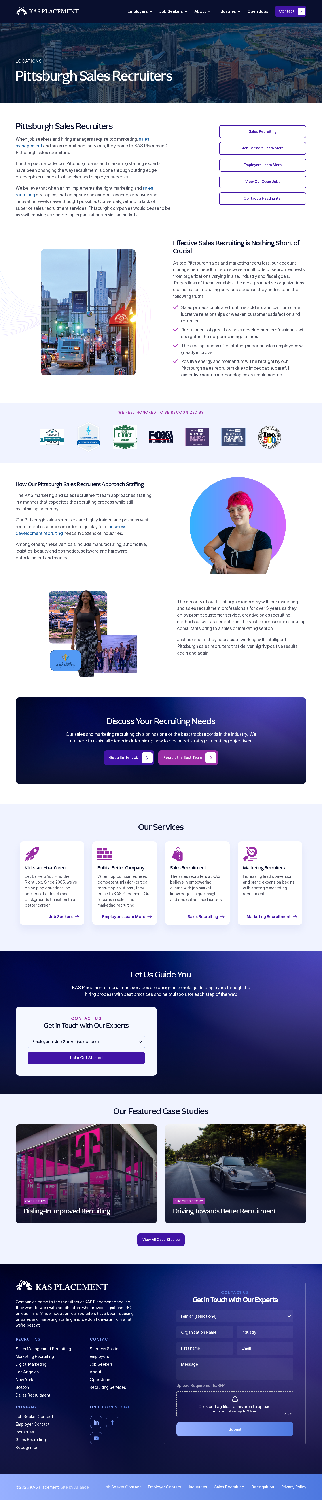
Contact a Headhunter (263, 205)
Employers (140, 11)
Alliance (81, 1490)
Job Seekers (173, 11)
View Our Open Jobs (262, 187)
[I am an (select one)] (235, 1319)
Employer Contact (32, 1427)
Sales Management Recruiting (43, 1351)
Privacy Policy (293, 1490)
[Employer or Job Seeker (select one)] (86, 1042)
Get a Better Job (121, 757)
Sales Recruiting (263, 132)
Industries (229, 11)
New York (24, 1382)
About (202, 11)
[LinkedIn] (96, 1425)
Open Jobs (257, 11)
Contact (286, 11)
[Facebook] (112, 1425)
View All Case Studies (161, 1241)
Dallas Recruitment (33, 1398)
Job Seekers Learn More (263, 150)
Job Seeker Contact (34, 1419)
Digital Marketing (31, 1367)
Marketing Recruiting (35, 1359)
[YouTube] (96, 1441)
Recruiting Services (108, 1390)
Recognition (27, 1450)
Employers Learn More (263, 168)
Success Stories (105, 1351)
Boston (22, 1390)
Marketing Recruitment (272, 917)
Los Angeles (27, 1374)
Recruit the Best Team (184, 757)
